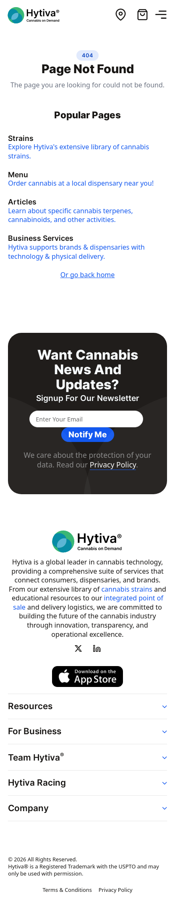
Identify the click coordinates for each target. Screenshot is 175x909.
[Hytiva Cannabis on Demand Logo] (39, 15)
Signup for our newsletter (87, 398)
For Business (34, 731)
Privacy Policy (113, 465)
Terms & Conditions (66, 889)
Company (28, 807)
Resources (30, 705)
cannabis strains (126, 588)
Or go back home (87, 274)
